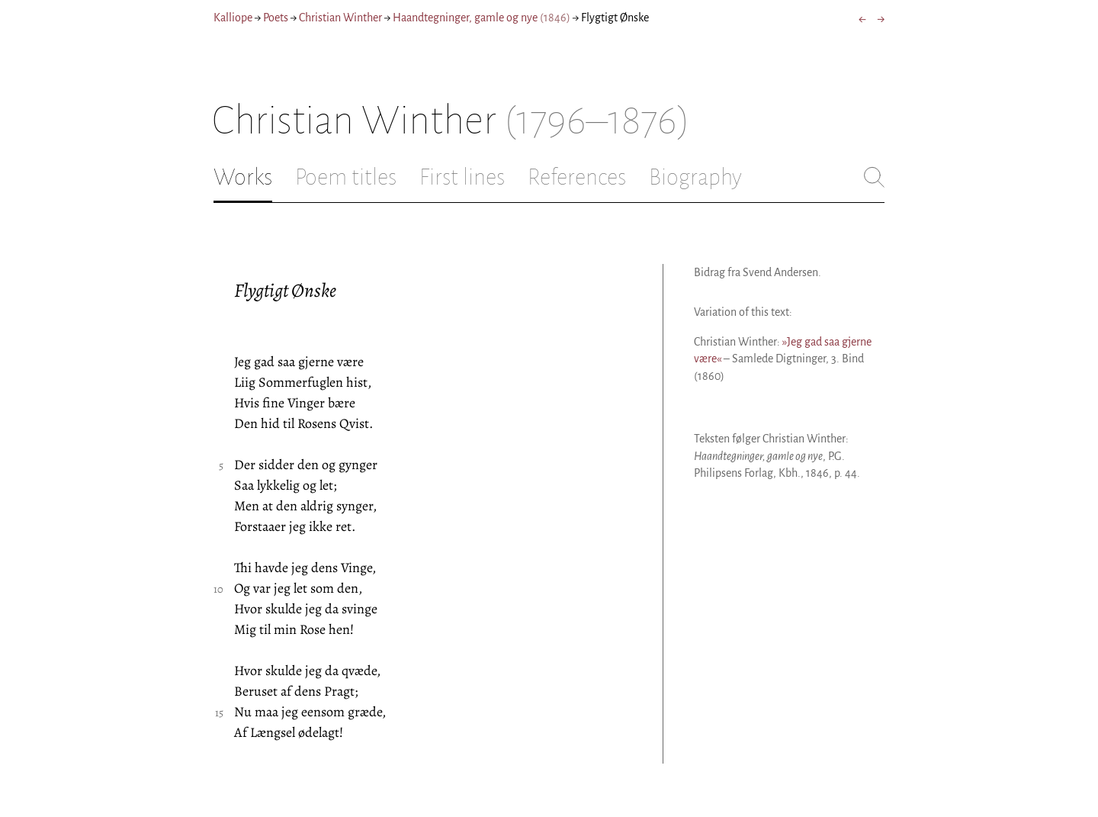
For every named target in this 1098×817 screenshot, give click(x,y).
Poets (275, 17)
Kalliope (233, 17)
